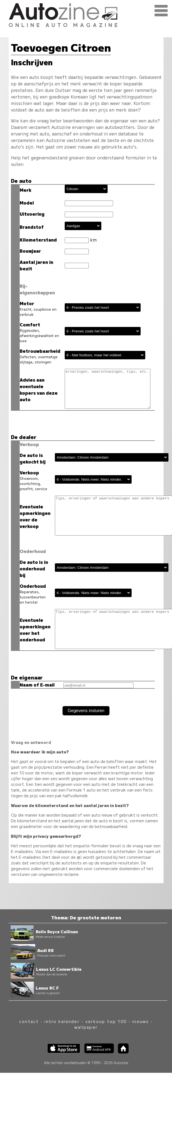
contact (29, 1023)
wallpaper (86, 1028)
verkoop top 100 (106, 1023)
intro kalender (62, 1023)
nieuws (140, 1023)
